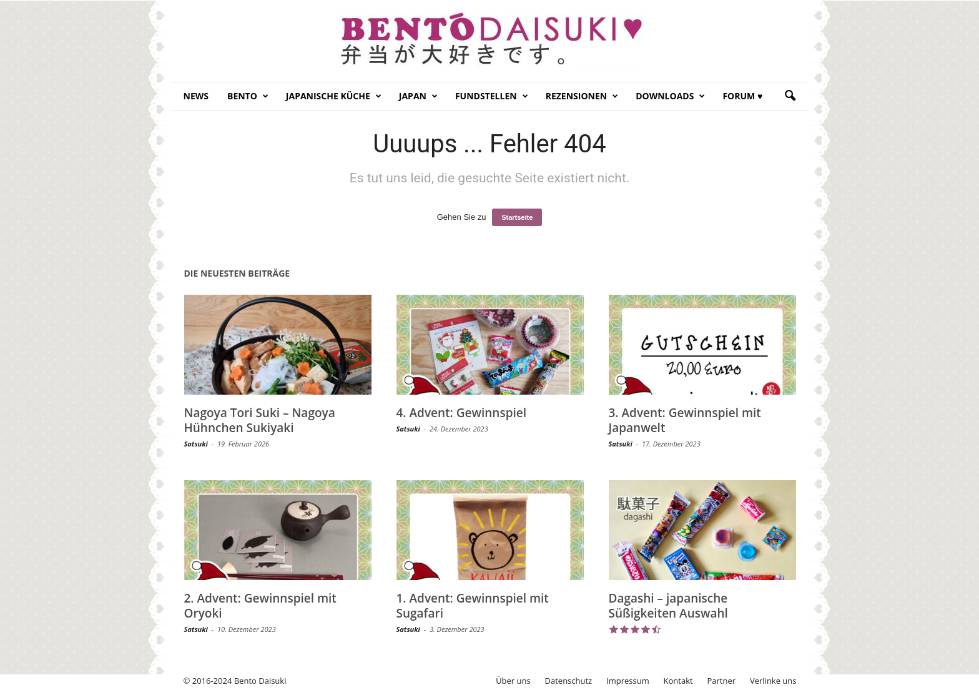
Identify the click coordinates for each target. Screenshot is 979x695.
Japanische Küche (333, 96)
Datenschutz (569, 680)
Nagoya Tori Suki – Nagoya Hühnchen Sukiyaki (259, 420)
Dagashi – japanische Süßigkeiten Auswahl (668, 605)
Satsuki (196, 443)
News (196, 96)
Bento (247, 96)
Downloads (670, 96)
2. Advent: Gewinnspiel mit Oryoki (260, 605)
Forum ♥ (742, 96)
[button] (790, 96)
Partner (721, 680)
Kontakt (678, 680)
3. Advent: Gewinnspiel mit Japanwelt (685, 420)
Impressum (627, 680)
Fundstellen (491, 96)
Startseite (517, 217)
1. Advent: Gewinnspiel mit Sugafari (472, 605)
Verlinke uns (773, 680)
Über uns (513, 680)
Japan (418, 96)
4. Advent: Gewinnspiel (461, 413)
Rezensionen (582, 96)
